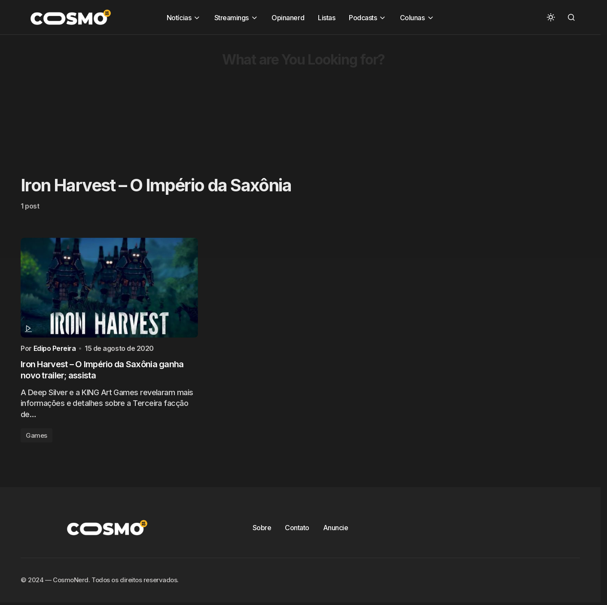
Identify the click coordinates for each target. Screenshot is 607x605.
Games (36, 437)
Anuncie (335, 529)
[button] (550, 17)
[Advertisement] (257, 95)
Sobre (262, 529)
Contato (297, 529)
